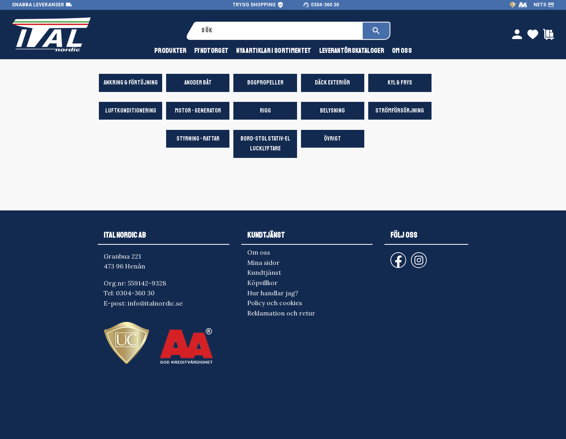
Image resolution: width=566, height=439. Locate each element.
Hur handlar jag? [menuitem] (272, 293)
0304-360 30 (325, 5)
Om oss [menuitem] (402, 51)
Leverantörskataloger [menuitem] (351, 51)
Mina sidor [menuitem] (263, 262)
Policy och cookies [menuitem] (274, 303)
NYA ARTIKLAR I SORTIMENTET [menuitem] (273, 51)
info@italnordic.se (155, 303)
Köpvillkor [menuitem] (262, 283)
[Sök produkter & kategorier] (279, 31)
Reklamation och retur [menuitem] (281, 313)
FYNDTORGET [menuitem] (211, 51)
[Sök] (376, 31)
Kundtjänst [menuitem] (264, 272)
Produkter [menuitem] (170, 51)
